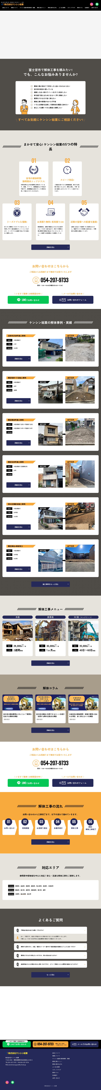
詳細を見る (50, 247)
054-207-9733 (12, 1062)
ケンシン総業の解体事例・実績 (27, 7)
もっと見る (50, 975)
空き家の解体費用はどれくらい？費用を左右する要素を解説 (17, 715)
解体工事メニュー (41, 7)
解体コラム (80, 7)
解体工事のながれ (52, 7)
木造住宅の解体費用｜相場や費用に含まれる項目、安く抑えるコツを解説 (83, 715)
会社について (5, 7)
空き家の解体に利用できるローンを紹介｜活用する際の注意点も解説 (50, 715)
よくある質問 (62, 7)
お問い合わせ (94, 7)
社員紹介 (87, 7)
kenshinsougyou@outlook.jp (17, 1065)
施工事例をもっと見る (50, 584)
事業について (14, 7)
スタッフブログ (71, 7)
